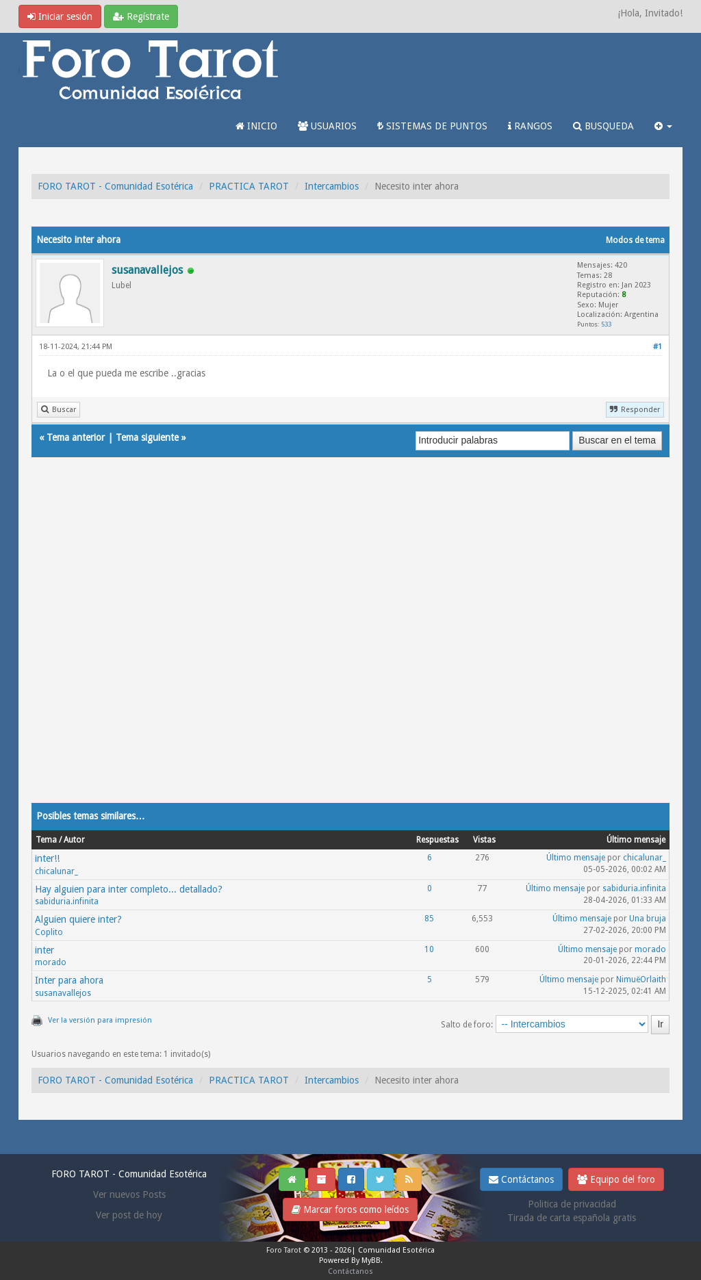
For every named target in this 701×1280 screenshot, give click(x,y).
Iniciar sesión (59, 16)
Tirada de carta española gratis (571, 1217)
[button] (663, 125)
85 (429, 918)
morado (50, 962)
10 (429, 949)
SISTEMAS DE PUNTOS (432, 125)
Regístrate (141, 16)
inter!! (47, 858)
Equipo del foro (616, 1179)
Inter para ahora (69, 980)
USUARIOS (327, 125)
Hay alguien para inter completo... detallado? (128, 889)
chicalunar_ (56, 871)
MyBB (371, 1260)
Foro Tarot (283, 1250)
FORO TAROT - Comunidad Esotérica (115, 186)
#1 (657, 346)
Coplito (49, 932)
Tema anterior (76, 437)
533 (606, 324)
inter (44, 950)
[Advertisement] (350, 643)
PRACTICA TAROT (249, 186)
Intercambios (332, 186)
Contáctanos (521, 1179)
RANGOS (530, 125)
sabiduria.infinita (67, 901)
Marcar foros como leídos (350, 1209)
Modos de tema (635, 240)
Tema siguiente (147, 437)
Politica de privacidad (572, 1204)
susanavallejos (63, 993)
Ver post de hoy (129, 1214)
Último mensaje (575, 857)
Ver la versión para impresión (100, 1020)
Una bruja (647, 918)
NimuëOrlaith (641, 979)
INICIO (256, 125)
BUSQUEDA (603, 125)
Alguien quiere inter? (78, 919)
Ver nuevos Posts (129, 1194)
